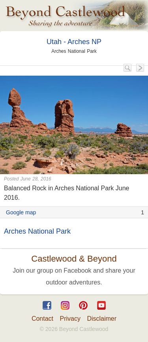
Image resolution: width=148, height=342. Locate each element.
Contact (42, 318)
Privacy (70, 318)
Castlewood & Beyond (73, 259)
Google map (21, 212)
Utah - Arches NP (74, 42)
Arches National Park (37, 231)
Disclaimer (101, 318)
